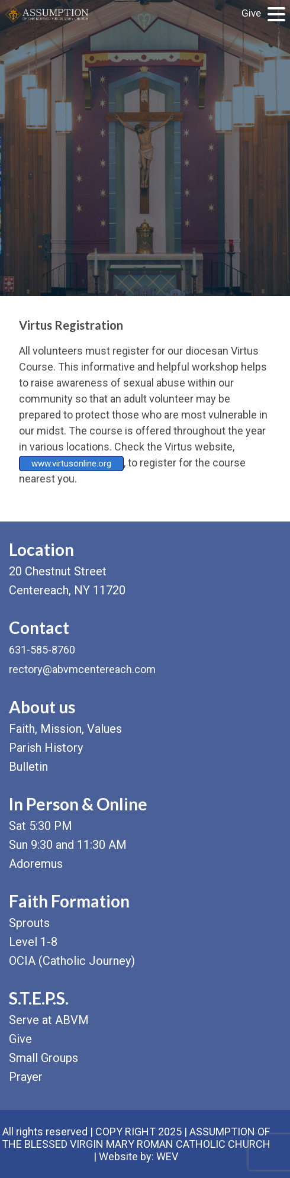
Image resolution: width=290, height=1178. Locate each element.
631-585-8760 (42, 649)
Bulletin (28, 766)
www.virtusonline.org (71, 463)
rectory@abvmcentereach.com (82, 669)
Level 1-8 (33, 942)
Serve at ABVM (49, 1020)
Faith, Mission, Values (65, 729)
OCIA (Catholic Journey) (72, 961)
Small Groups (43, 1058)
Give (251, 13)
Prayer (26, 1077)
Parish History (46, 748)
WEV (167, 1156)
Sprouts (29, 923)
